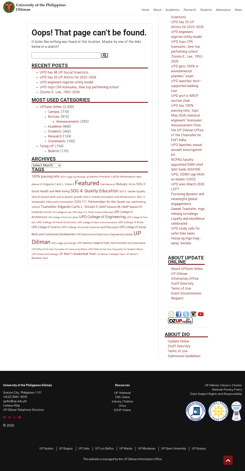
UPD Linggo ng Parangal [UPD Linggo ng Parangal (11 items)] (63, 243)
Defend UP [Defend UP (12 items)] (37, 184)
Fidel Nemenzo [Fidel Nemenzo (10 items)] (107, 184)
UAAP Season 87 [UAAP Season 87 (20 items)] (132, 207)
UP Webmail (122, 393)
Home (145, 10)
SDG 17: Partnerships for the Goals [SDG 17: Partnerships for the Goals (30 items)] (100, 201)
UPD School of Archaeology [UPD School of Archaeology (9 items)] (45, 254)
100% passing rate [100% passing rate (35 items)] (45, 176)
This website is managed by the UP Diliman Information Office (122, 459)
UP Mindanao (146, 448)
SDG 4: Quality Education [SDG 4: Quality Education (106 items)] (94, 191)
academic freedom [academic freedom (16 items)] (98, 176)
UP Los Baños (104, 448)
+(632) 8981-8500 (15, 397)
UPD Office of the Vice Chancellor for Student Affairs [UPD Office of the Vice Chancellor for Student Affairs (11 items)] (115, 249)
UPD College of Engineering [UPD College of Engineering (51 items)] (102, 217)
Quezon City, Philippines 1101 (22, 392)
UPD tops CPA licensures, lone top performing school (79, 87)
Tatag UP (47, 146)
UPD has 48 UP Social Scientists (64, 72)
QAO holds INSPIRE (185, 169)
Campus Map (11, 405)
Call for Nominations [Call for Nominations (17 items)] (123, 176)
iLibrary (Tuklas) (122, 401)
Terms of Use (181, 288)
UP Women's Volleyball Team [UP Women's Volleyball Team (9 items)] (111, 254)
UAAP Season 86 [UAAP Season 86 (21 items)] (110, 207)
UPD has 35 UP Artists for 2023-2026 (68, 77)
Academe (55, 126)
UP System (46, 448)
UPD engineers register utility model (66, 82)
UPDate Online (51, 107)
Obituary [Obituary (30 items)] (122, 184)
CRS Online (122, 397)
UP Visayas (199, 448)
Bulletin (53, 151)
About (157, 10)
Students (206, 10)
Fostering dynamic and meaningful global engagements (187, 199)
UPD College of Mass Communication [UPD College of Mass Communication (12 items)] (97, 222)
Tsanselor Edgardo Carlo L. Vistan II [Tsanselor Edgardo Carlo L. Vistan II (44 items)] (69, 206)
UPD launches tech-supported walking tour (186, 86)
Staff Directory (179, 346)
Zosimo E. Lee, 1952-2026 (60, 92)
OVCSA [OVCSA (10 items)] (131, 184)
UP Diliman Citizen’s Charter (223, 385)
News (238, 10)
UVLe (122, 406)
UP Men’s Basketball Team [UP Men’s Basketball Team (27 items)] (77, 254)
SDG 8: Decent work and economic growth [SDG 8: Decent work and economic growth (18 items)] (57, 197)
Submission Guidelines (184, 356)
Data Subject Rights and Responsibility (216, 394)
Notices (54, 116)
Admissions (223, 10)
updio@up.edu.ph (15, 401)
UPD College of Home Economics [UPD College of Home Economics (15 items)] (57, 222)
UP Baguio (66, 448)
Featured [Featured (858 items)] (87, 183)
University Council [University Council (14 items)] (42, 212)
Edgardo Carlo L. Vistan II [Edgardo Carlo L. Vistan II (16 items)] (58, 184)
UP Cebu (84, 448)
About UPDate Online (187, 269)
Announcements (67, 121)
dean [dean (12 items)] (139, 177)
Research (190, 10)
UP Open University (173, 448)
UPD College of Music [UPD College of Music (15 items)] (131, 222)
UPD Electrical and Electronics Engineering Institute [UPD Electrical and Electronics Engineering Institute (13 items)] (104, 234)
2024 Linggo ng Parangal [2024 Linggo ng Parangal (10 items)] (73, 177)
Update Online (178, 341)
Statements (57, 141)
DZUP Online (122, 410)
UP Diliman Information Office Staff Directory (184, 278)
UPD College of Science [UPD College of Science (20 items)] (46, 227)
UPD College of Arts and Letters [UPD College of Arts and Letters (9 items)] (63, 217)
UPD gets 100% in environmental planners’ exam (184, 71)
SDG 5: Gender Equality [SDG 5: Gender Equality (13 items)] (132, 191)
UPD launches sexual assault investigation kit (186, 149)
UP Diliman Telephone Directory (23, 410)
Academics (172, 10)
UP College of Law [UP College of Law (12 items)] (61, 212)
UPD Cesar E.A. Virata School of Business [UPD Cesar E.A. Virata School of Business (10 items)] (92, 212)
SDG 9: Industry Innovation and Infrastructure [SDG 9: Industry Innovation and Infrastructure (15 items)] (109, 197)
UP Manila (125, 448)
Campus (54, 111)
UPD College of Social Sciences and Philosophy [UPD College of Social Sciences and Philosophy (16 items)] (90, 227)
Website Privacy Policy (227, 389)
